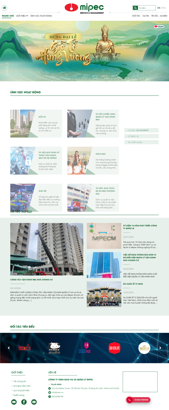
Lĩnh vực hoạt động (41, 15)
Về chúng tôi (19, 381)
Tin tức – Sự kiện (159, 15)
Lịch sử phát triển (21, 390)
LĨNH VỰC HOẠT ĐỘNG (25, 92)
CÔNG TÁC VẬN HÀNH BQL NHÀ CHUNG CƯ (31, 279)
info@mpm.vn (55, 392)
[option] (84, 51)
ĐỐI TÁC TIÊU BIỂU (22, 326)
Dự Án (146, 15)
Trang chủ (8, 15)
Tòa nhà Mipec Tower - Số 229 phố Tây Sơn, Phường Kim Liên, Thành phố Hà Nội (83, 388)
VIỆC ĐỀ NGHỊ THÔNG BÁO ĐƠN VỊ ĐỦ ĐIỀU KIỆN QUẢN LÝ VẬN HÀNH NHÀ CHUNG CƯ (139, 257)
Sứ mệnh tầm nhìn (21, 385)
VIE (158, 7)
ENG (163, 7)
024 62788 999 (55, 396)
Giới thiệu (22, 15)
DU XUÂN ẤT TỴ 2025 (133, 283)
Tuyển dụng (18, 395)
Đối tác (136, 15)
